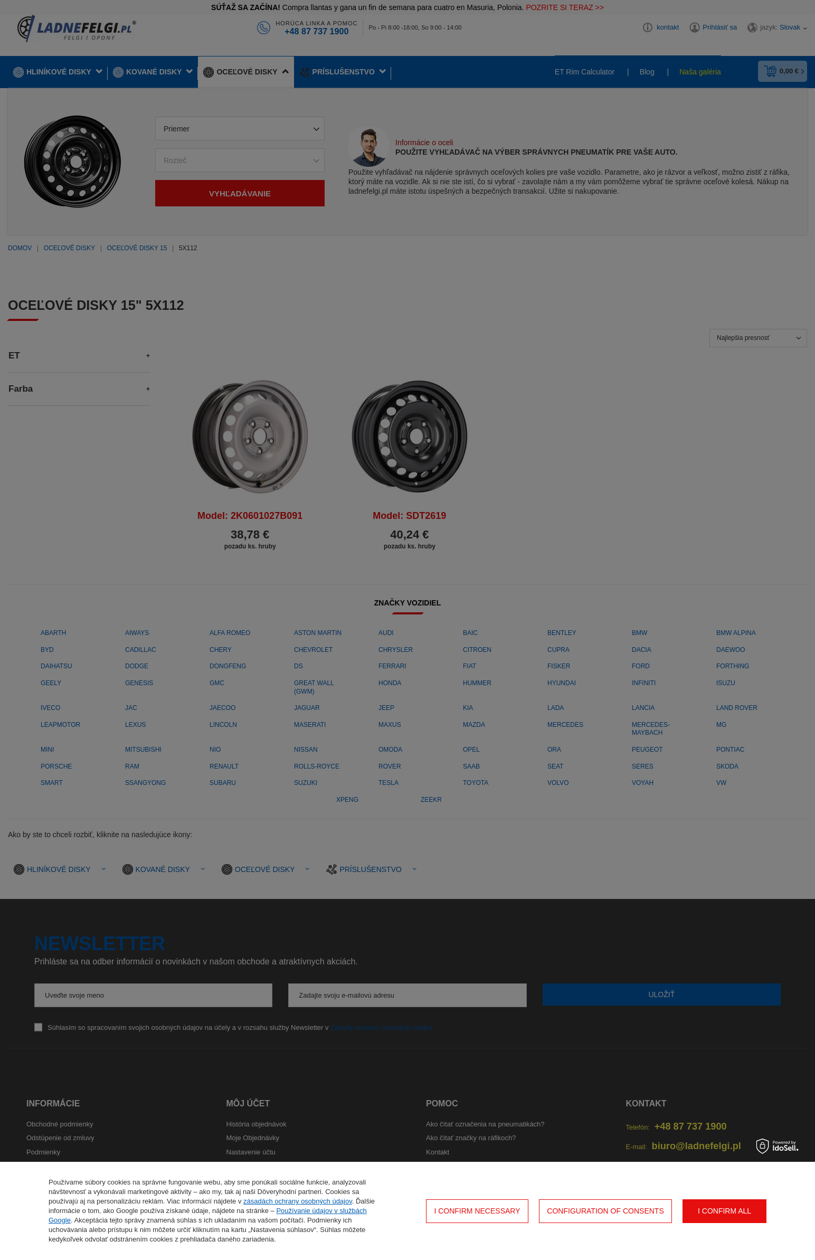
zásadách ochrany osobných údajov (297, 1201)
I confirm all (724, 1211)
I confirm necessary (477, 1211)
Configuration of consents (605, 1211)
